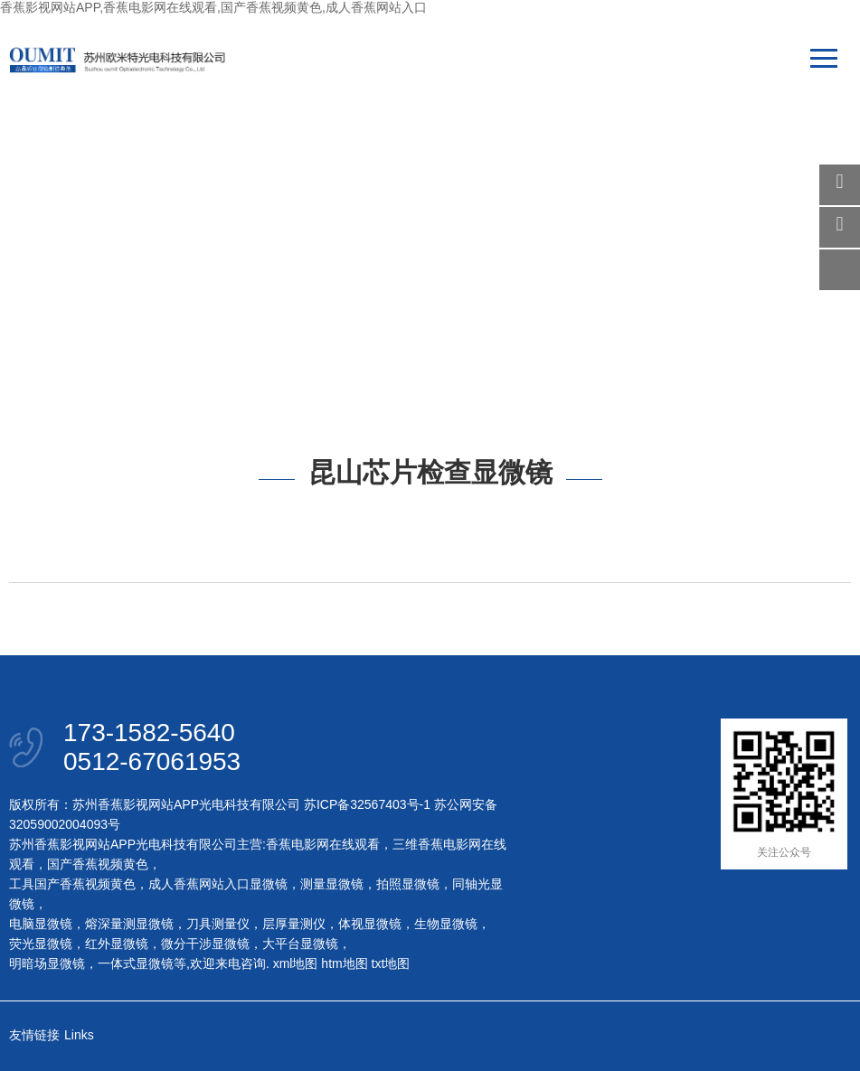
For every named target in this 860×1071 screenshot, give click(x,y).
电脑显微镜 (40, 923)
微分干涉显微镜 (205, 943)
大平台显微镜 (300, 943)
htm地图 (344, 963)
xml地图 (295, 963)
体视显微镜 (370, 923)
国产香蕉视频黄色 (97, 864)
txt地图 (391, 963)
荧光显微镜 (40, 943)
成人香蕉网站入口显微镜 (218, 884)
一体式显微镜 (136, 963)
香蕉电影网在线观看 (323, 844)
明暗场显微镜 (47, 963)
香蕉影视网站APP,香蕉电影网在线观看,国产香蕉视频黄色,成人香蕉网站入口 (213, 7)
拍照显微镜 (407, 884)
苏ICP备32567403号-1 (367, 804)
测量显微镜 (332, 884)
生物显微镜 (445, 923)
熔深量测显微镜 (129, 923)
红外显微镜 (116, 943)
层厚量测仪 (294, 923)
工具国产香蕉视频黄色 (72, 884)
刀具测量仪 (218, 923)
